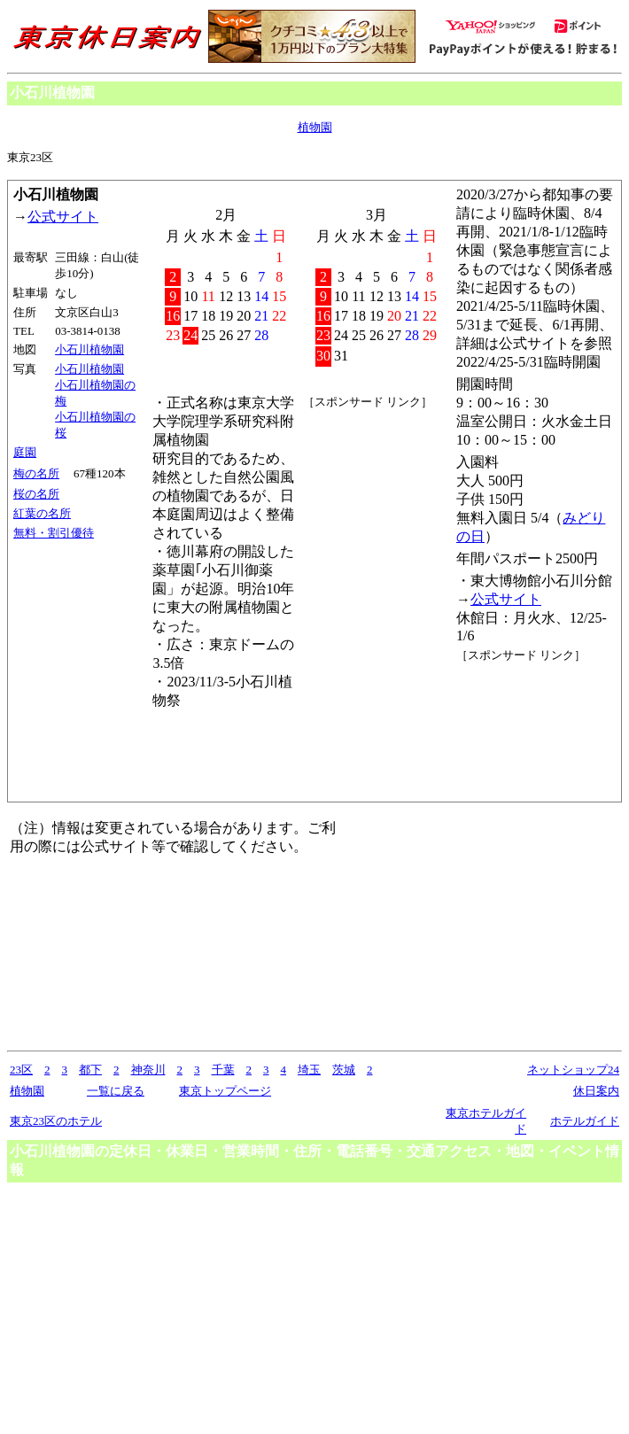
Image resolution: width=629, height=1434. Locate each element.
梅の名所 (36, 473)
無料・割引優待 (53, 532)
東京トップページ (225, 1090)
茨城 (343, 1069)
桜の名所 (36, 493)
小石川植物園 (89, 349)
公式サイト (62, 216)
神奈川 (148, 1069)
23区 (21, 1069)
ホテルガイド (584, 1121)
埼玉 (309, 1069)
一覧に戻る (115, 1090)
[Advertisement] (536, 729)
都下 (90, 1069)
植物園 (315, 127)
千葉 (223, 1069)
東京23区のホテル (56, 1121)
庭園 (24, 452)
